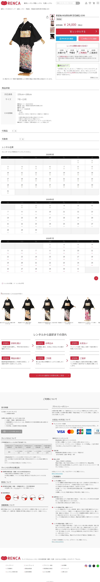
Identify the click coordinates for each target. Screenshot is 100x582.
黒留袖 (28, 9)
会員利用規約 (28, 571)
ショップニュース (29, 565)
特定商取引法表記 (47, 568)
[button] (52, 17)
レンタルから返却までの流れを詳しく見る (50, 375)
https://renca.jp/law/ (57, 473)
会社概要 (63, 565)
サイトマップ (65, 568)
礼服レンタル (47, 3)
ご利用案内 (8, 568)
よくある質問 (46, 571)
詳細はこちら (94, 77)
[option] (10, 310)
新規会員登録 (28, 568)
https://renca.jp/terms (58, 542)
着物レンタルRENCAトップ (8, 9)
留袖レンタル (20, 9)
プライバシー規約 (47, 565)
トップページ (9, 565)
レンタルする (78, 31)
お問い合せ (64, 571)
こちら (17, 488)
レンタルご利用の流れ (11, 571)
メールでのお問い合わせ (11, 431)
